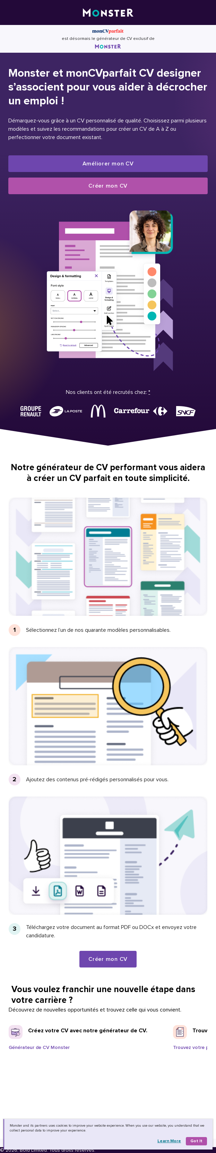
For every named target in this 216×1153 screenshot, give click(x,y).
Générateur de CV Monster (39, 1047)
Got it (196, 1141)
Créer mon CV (108, 185)
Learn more (169, 1141)
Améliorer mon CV (108, 163)
